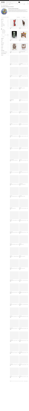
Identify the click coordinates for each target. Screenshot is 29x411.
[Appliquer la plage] (7, 35)
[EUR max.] (6, 35)
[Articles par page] (25, 17)
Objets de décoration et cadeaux (11, 4)
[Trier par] (19, 17)
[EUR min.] (2, 35)
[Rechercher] (12, 2)
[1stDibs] (3, 2)
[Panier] (27, 2)
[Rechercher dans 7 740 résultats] (4, 17)
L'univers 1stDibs (24, 4)
